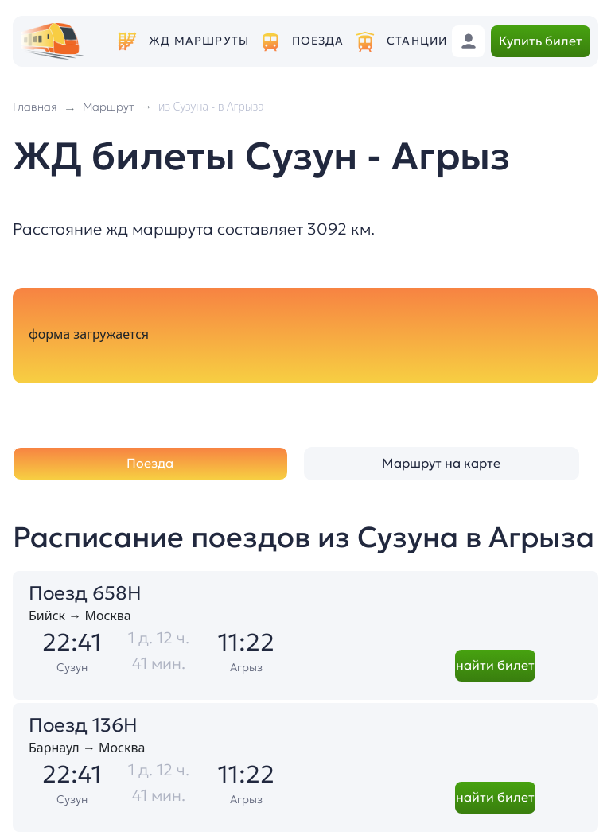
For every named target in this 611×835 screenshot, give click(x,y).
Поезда (318, 41)
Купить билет (540, 41)
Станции (417, 41)
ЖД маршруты (199, 41)
